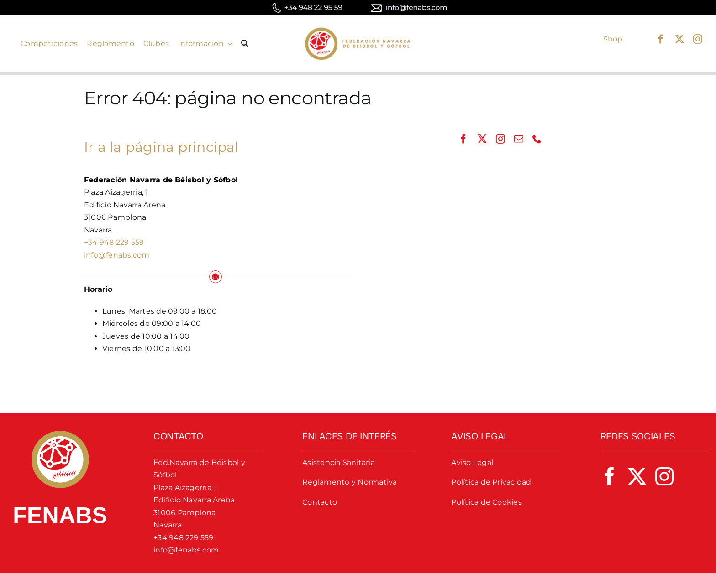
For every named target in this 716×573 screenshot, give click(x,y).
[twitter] (679, 39)
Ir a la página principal (161, 147)
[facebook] (660, 39)
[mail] (518, 139)
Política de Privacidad (491, 482)
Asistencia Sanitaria (338, 462)
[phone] (537, 139)
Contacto (319, 502)
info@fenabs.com (117, 255)
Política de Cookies (486, 502)
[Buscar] (244, 43)
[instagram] (697, 39)
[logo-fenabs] (358, 28)
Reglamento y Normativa (349, 482)
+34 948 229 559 (114, 242)
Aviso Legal (472, 462)
